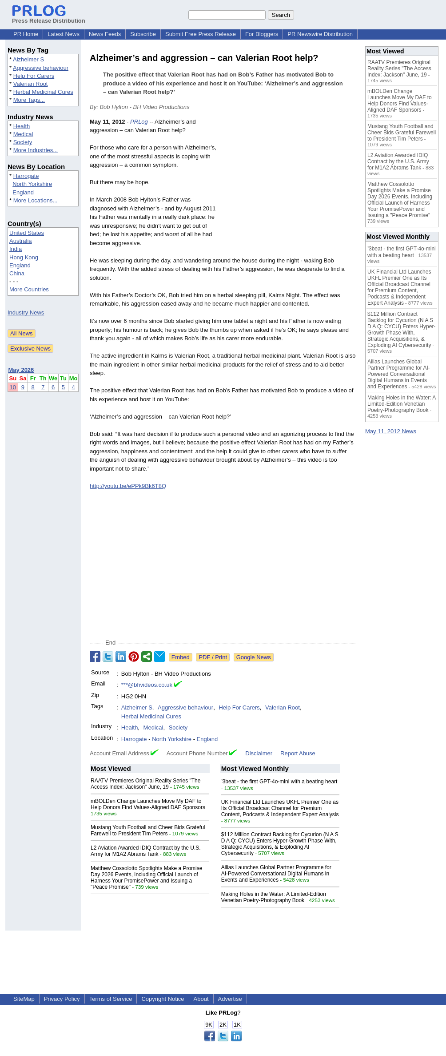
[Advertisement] (289, 182)
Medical (23, 134)
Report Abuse (297, 753)
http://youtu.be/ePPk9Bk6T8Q (128, 486)
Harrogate (26, 176)
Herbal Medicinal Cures (43, 92)
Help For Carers (33, 76)
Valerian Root (30, 84)
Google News (253, 657)
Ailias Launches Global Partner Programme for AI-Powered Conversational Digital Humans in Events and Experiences (276, 873)
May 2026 (21, 370)
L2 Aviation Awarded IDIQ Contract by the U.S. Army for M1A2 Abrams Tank (146, 851)
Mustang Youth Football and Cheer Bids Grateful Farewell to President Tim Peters (148, 830)
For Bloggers (261, 34)
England (23, 192)
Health (21, 126)
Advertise (230, 999)
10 (13, 387)
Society (22, 142)
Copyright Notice (162, 999)
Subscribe (143, 34)
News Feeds (105, 34)
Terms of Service (110, 999)
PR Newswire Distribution (320, 34)
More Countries (29, 289)
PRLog (139, 121)
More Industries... (35, 150)
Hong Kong (23, 257)
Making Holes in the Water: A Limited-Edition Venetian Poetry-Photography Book (273, 897)
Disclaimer (258, 753)
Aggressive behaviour (40, 67)
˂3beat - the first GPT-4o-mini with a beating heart (279, 781)
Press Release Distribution (48, 17)
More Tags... (29, 100)
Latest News (64, 34)
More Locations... (35, 200)
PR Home (25, 34)
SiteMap (24, 999)
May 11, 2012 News (390, 431)
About (201, 999)
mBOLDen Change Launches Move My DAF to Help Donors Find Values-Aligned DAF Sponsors (148, 804)
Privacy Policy (62, 999)
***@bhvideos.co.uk (146, 684)
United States (26, 233)
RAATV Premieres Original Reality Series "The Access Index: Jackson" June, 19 (145, 784)
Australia (20, 241)
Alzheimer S (28, 59)
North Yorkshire (32, 184)
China (16, 273)
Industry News (26, 312)
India (15, 249)
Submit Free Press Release (200, 34)
